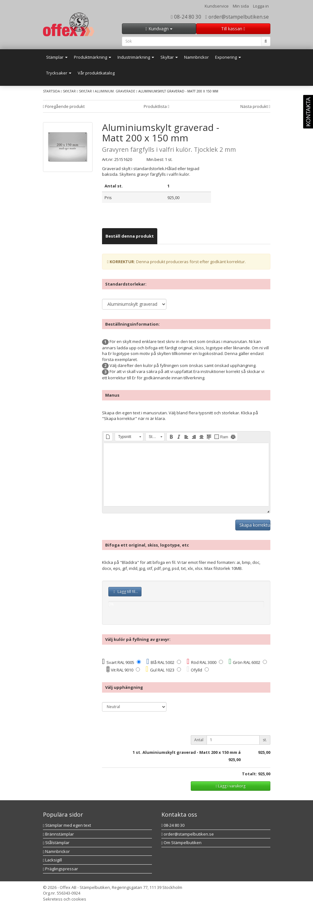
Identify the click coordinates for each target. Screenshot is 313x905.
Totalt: (249, 774)
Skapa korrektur (254, 525)
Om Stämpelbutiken (181, 842)
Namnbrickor (196, 57)
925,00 (234, 759)
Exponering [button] (228, 57)
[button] (108, 436)
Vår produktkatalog (96, 73)
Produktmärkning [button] (92, 57)
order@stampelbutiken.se (237, 16)
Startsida (51, 91)
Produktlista (156, 106)
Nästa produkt (255, 106)
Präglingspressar (60, 869)
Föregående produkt (64, 106)
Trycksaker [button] (58, 73)
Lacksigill (52, 860)
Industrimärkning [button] (135, 57)
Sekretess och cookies (64, 899)
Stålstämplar (56, 842)
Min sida (241, 6)
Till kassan (233, 29)
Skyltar (69, 91)
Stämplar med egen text (67, 825)
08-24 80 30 (186, 16)
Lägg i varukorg (230, 786)
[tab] (129, 236)
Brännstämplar (58, 834)
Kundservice (217, 6)
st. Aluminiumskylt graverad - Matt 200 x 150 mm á (188, 752)
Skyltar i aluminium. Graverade (107, 91)
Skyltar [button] (169, 57)
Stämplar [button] (57, 57)
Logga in (261, 6)
